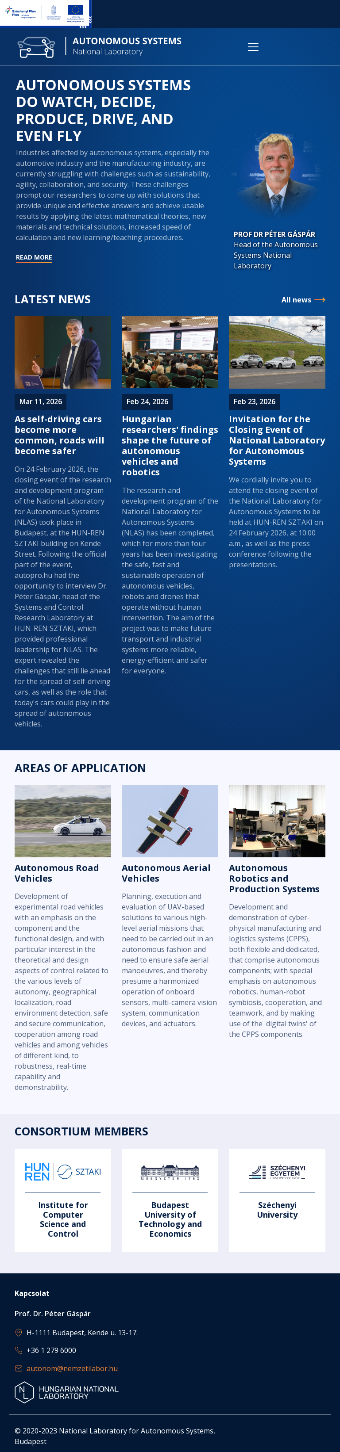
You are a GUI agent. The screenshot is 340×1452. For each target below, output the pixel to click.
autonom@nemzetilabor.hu (72, 1368)
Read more (114, 206)
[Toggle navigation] (253, 46)
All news (296, 300)
